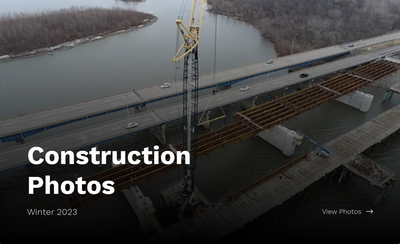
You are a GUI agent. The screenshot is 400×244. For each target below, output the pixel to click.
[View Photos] (300, 211)
